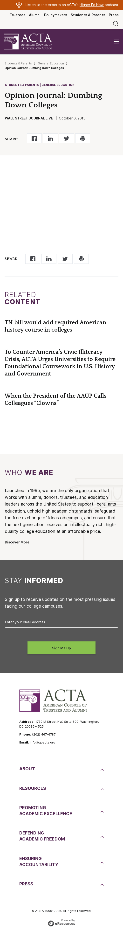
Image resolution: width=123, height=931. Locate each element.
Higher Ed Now (92, 5)
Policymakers (55, 15)
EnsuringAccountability (38, 861)
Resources (32, 788)
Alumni (35, 15)
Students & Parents (88, 15)
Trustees (17, 15)
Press (113, 15)
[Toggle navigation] (116, 42)
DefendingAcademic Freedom (42, 835)
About (27, 768)
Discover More (17, 542)
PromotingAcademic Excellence (45, 810)
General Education (51, 63)
